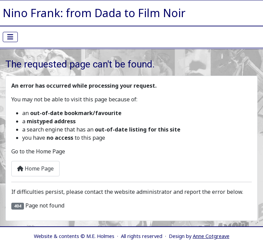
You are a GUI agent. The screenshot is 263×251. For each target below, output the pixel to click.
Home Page (35, 168)
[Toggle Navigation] (10, 37)
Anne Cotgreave (211, 236)
